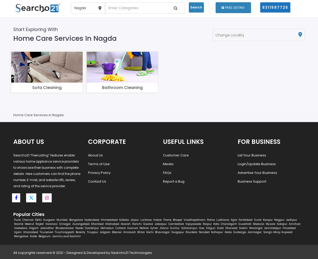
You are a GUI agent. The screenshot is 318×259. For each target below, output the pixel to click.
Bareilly (80, 232)
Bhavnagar (162, 232)
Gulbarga (239, 232)
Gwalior (148, 224)
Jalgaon (105, 232)
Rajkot (40, 224)
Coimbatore (176, 224)
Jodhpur (291, 220)
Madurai (258, 224)
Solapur (282, 224)
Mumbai (62, 220)
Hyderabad (91, 220)
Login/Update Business (257, 164)
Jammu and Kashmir (66, 236)
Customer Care (176, 155)
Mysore (270, 224)
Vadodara (20, 228)
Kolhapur (217, 232)
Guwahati (244, 224)
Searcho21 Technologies (131, 252)
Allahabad (112, 224)
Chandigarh (229, 224)
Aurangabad (81, 224)
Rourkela (191, 232)
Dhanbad (97, 224)
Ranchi (137, 224)
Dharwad (231, 228)
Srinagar (65, 224)
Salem (243, 228)
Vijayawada (193, 224)
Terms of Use (99, 164)
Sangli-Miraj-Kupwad (277, 232)
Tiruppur (92, 232)
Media (168, 164)
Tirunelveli (46, 232)
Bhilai (141, 232)
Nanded (204, 232)
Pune (17, 220)
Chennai (28, 220)
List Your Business (252, 155)
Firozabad (289, 228)
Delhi (38, 220)
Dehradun (107, 228)
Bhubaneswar (65, 228)
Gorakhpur (92, 228)
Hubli (220, 228)
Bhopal (177, 220)
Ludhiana (222, 220)
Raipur (207, 224)
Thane (167, 220)
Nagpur (279, 220)
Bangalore (76, 220)
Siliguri (210, 228)
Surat (257, 220)
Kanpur (268, 220)
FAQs (167, 172)
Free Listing (233, 7)
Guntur (175, 228)
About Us (95, 155)
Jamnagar (255, 232)
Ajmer (154, 228)
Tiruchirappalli (64, 232)
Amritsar (295, 224)
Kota (216, 224)
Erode (33, 236)
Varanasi (51, 224)
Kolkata (124, 220)
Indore (157, 220)
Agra (234, 220)
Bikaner (117, 232)
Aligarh (34, 228)
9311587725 (275, 7)
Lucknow (146, 220)
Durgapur (177, 232)
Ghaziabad (30, 232)
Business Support (252, 181)
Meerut (29, 224)
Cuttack (120, 228)
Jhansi (164, 228)
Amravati (129, 232)
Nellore (144, 228)
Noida (79, 228)
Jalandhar (47, 228)
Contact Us (97, 181)
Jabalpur (161, 224)
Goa (201, 228)
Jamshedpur (272, 228)
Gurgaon (49, 220)
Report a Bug (173, 181)
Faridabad (246, 220)
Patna (211, 220)
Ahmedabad (109, 220)
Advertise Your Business (257, 172)
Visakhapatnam (194, 220)
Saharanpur (189, 228)
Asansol (132, 228)
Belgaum (45, 236)
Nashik (18, 224)
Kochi (149, 232)
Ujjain (18, 232)
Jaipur (134, 220)
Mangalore (21, 236)
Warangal (255, 228)
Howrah (126, 224)
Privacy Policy (99, 172)
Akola (228, 232)
